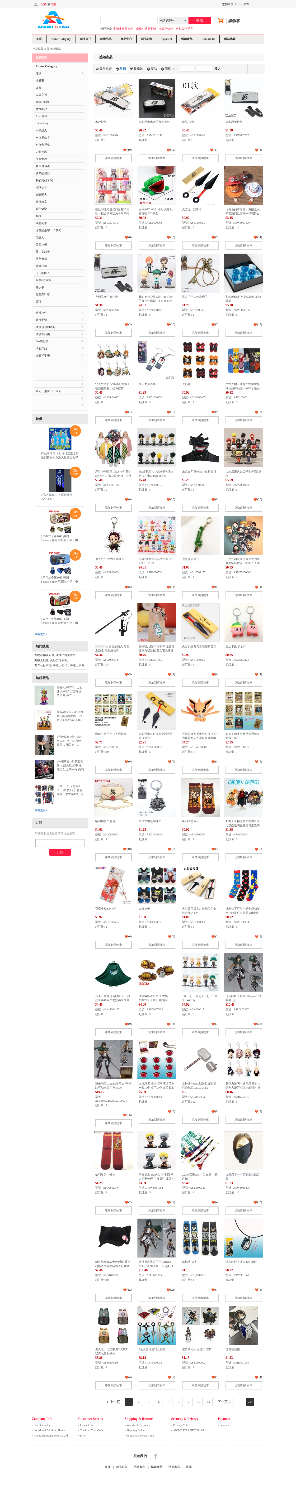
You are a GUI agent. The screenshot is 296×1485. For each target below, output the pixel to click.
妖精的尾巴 (43, 173)
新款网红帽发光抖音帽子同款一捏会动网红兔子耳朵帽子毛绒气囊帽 (112, 213)
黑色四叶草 (43, 294)
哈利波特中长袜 (105, 1174)
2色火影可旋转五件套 (152, 1349)
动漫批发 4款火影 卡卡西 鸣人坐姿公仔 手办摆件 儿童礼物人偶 (156, 1179)
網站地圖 (229, 39)
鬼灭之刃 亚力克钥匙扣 (109, 559)
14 (208, 1402)
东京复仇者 (43, 137)
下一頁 (224, 1402)
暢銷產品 (187, 39)
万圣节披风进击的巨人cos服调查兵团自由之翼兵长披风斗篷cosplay (112, 1000)
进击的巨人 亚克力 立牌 (197, 1349)
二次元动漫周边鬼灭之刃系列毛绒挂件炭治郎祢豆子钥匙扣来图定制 (243, 563)
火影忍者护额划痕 (106, 297)
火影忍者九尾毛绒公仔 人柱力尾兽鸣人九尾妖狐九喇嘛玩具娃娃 (199, 738)
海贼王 (40, 80)
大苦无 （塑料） (192, 209)
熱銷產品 (139, 1467)
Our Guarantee (42, 1425)
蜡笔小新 (41, 266)
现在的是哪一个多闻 (48, 230)
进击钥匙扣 (233, 1349)
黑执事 (40, 287)
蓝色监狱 (41, 258)
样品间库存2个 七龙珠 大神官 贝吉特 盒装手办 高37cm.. (69, 691)
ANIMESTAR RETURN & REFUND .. (189, 1431)
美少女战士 (43, 251)
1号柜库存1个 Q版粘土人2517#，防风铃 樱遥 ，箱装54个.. (69, 741)
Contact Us (208, 39)
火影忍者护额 (234, 122)
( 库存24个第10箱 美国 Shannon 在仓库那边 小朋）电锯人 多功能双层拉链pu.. (59, 581)
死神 (38, 216)
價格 (168, 69)
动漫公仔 (85, 39)
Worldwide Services (138, 1425)
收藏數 (136, 69)
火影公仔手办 (184, 28)
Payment (166, 39)
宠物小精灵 (43, 102)
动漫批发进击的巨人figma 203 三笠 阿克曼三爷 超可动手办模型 (156, 1266)
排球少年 (41, 187)
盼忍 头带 (188, 122)
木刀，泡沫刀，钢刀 (48, 391)
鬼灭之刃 (41, 94)
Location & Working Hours (49, 1430)
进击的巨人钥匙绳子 (195, 297)
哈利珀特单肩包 (105, 821)
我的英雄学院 (44, 180)
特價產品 (174, 1467)
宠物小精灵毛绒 (146, 28)
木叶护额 (101, 122)
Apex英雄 (41, 116)
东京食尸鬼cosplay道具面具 (199, 471)
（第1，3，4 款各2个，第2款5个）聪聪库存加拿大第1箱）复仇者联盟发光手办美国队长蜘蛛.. (70, 794)
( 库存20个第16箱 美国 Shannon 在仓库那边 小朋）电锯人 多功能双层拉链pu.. (59, 540)
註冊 (54, 4)
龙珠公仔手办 (43, 665)
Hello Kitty (42, 123)
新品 (152, 69)
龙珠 (38, 73)
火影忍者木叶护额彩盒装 (154, 122)
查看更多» (40, 634)
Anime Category (61, 39)
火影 (38, 87)
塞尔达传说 (43, 166)
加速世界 (41, 159)
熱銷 (121, 69)
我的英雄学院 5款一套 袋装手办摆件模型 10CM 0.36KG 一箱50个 (156, 301)
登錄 (44, 4)
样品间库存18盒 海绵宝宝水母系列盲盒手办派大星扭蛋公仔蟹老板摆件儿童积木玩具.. (60, 457)
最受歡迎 (104, 69)
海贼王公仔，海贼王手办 (68, 665)
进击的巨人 (43, 273)
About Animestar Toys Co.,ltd (51, 1435)
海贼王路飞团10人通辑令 (111, 734)
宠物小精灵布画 (123, 28)
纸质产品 (41, 348)
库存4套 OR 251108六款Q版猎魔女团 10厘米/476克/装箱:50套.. (70, 716)
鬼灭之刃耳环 (147, 384)
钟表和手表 (43, 355)
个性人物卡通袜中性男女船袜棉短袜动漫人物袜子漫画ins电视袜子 (243, 388)
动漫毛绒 (106, 39)
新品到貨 (146, 39)
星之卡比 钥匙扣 (236, 646)
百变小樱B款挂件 (106, 908)
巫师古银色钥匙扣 (150, 821)
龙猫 (38, 301)
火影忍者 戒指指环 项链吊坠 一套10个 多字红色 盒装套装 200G (156, 1088)
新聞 (189, 1467)
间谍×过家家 (44, 280)
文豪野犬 (41, 194)
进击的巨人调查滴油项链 (241, 1261)
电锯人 (40, 237)
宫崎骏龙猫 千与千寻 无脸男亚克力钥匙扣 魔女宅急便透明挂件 (156, 650)
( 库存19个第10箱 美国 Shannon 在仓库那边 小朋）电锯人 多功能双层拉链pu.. (59, 623)
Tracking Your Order (92, 1430)
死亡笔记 (41, 209)
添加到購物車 (113, 158)
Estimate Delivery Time (140, 1435)
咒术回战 (41, 109)
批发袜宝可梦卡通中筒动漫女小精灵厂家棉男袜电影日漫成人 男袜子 (243, 913)
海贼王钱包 (166, 28)
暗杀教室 (41, 201)
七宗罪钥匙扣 (190, 559)
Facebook (155, 1456)
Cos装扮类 (42, 341)
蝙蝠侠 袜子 (189, 1261)
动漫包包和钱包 (46, 327)
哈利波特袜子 (190, 821)
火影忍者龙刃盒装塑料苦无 (199, 646)
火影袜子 (187, 384)
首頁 (39, 39)
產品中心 (126, 39)
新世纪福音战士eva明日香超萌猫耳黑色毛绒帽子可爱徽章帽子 (113, 1266)
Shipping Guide (136, 1430)
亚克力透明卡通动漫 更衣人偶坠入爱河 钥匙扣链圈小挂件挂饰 (243, 1088)
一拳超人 (41, 130)
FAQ (83, 1435)
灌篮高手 (41, 223)
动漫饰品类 (43, 334)
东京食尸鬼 (43, 144)
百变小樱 (41, 244)
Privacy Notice (181, 1425)
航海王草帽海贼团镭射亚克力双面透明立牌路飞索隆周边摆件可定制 (243, 825)
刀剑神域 (41, 152)
